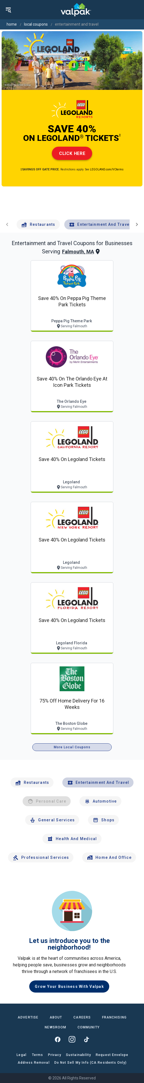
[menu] (8, 10)
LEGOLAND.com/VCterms (107, 169)
